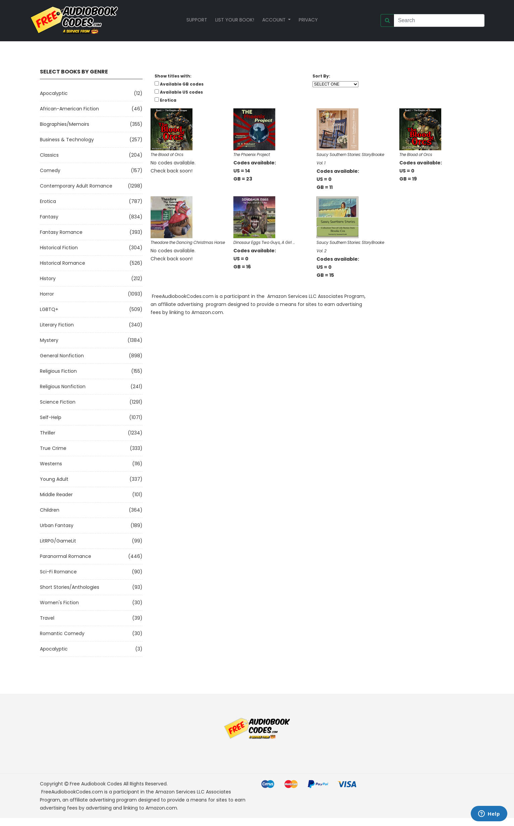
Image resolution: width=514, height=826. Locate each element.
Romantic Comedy (62, 633)
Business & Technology (67, 139)
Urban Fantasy (56, 525)
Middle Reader (56, 494)
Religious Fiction (58, 371)
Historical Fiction (59, 247)
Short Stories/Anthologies (69, 587)
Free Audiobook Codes (96, 783)
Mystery (49, 340)
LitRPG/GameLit (58, 540)
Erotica (48, 201)
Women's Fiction (59, 602)
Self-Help (50, 417)
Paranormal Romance (65, 556)
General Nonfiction (62, 355)
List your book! (234, 19)
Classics (49, 155)
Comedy (50, 170)
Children (49, 510)
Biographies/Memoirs (64, 124)
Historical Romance (62, 263)
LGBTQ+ (49, 309)
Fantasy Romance (61, 232)
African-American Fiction (69, 108)
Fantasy (49, 216)
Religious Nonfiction (62, 386)
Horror (47, 294)
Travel (47, 618)
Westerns (51, 463)
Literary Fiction (57, 324)
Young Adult (54, 479)
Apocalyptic (54, 93)
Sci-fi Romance (58, 571)
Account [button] (274, 19)
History (48, 278)
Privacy (308, 19)
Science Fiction (57, 402)
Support (196, 19)
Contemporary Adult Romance (76, 186)
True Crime (53, 448)
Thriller (47, 432)
